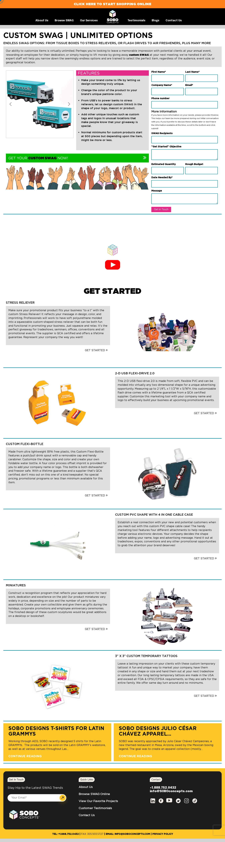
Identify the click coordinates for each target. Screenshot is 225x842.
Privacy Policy (162, 834)
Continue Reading (25, 756)
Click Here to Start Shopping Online (112, 4)
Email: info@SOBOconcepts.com (128, 834)
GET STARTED (112, 291)
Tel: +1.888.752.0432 (65, 834)
